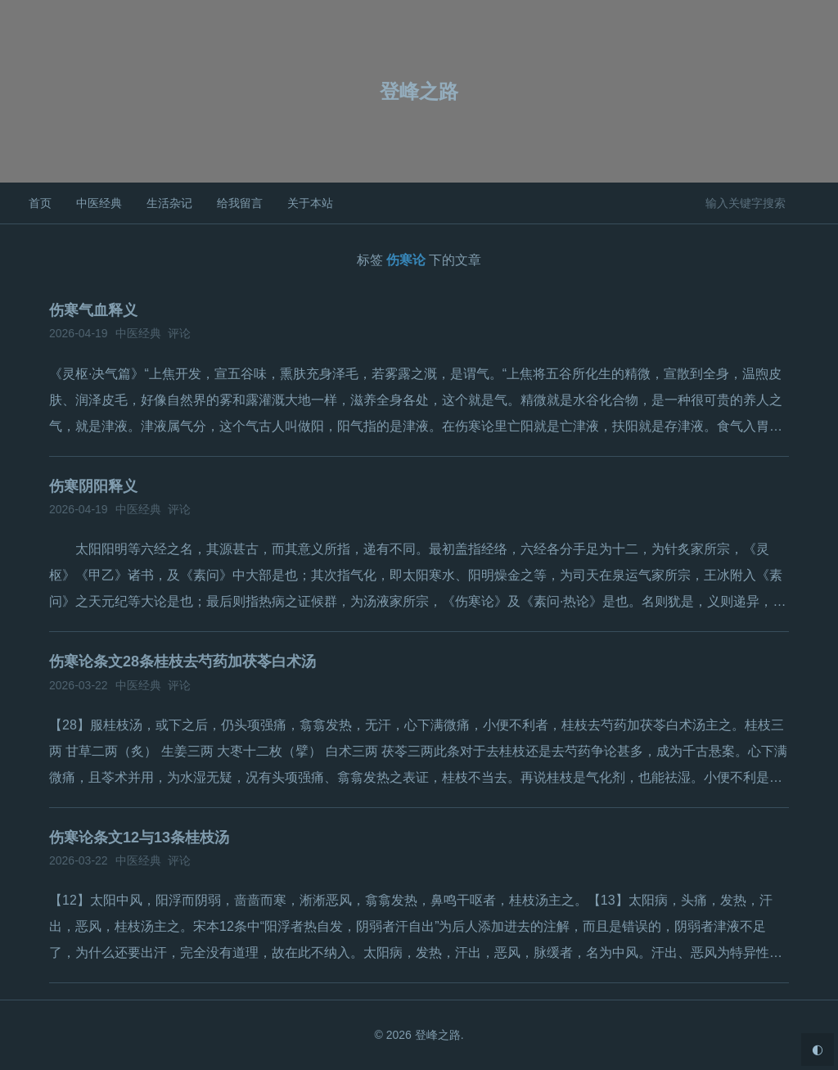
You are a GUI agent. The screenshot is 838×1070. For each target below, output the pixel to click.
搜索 (812, 202)
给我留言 (240, 203)
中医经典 (99, 203)
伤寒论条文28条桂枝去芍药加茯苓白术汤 (182, 661)
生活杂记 (169, 203)
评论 (179, 333)
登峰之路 (419, 91)
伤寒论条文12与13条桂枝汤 (139, 837)
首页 (40, 203)
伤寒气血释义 (93, 310)
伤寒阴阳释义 (93, 486)
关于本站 (310, 203)
